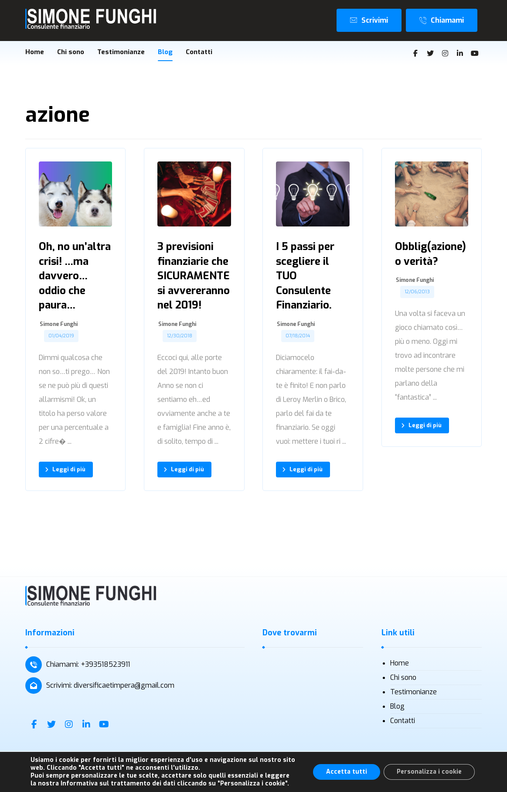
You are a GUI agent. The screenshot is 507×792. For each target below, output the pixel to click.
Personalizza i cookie (429, 772)
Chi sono (403, 677)
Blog (397, 706)
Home (399, 663)
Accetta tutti (346, 772)
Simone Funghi (59, 325)
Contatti (402, 721)
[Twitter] (430, 54)
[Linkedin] (460, 54)
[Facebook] (415, 54)
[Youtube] (475, 54)
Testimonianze (413, 692)
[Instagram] (445, 54)
